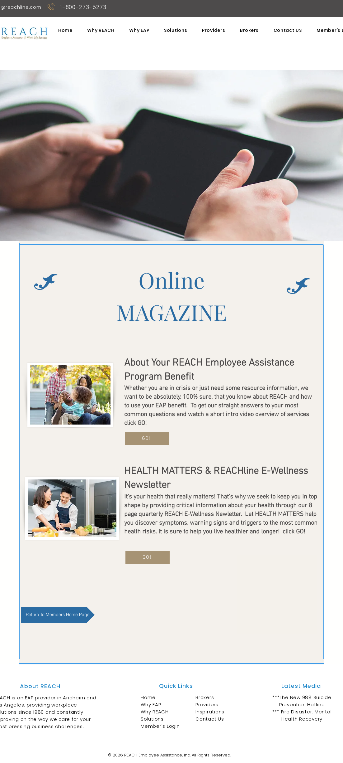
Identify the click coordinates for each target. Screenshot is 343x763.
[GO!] (147, 438)
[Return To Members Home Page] (58, 615)
